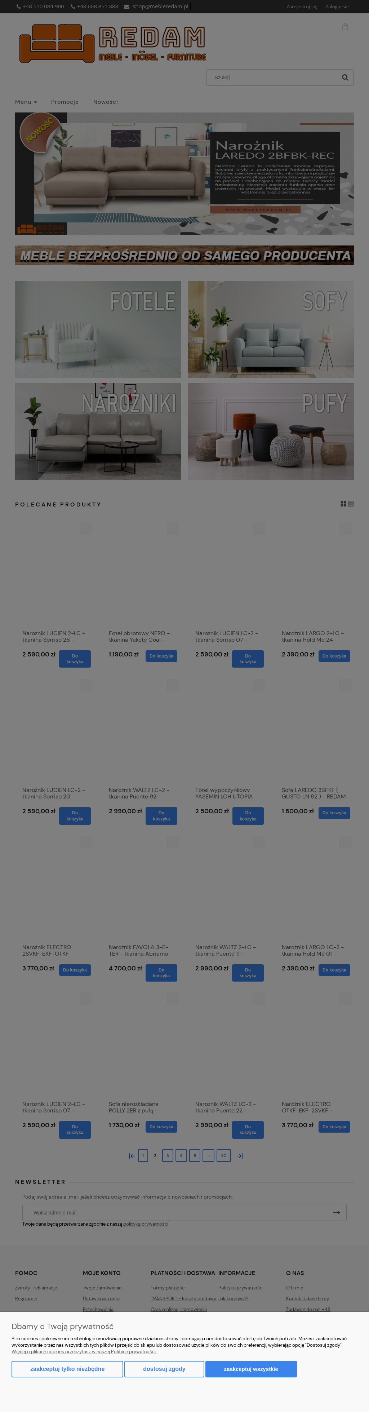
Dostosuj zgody (164, 1369)
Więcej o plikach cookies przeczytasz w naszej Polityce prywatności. (84, 1352)
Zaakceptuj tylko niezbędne (67, 1369)
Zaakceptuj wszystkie (251, 1369)
